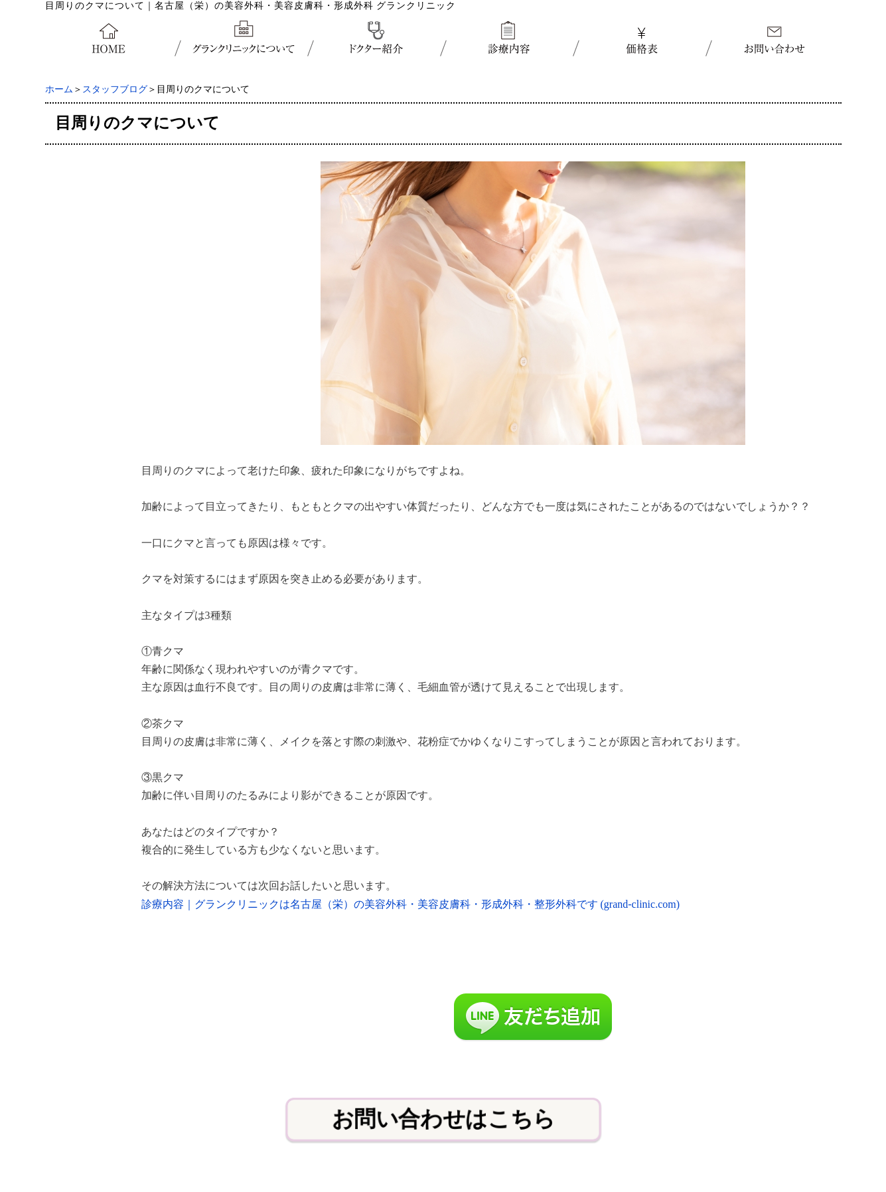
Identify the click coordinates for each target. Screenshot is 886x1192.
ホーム (59, 89)
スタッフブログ (114, 89)
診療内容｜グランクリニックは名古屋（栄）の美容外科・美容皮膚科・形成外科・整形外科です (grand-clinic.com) (410, 904)
